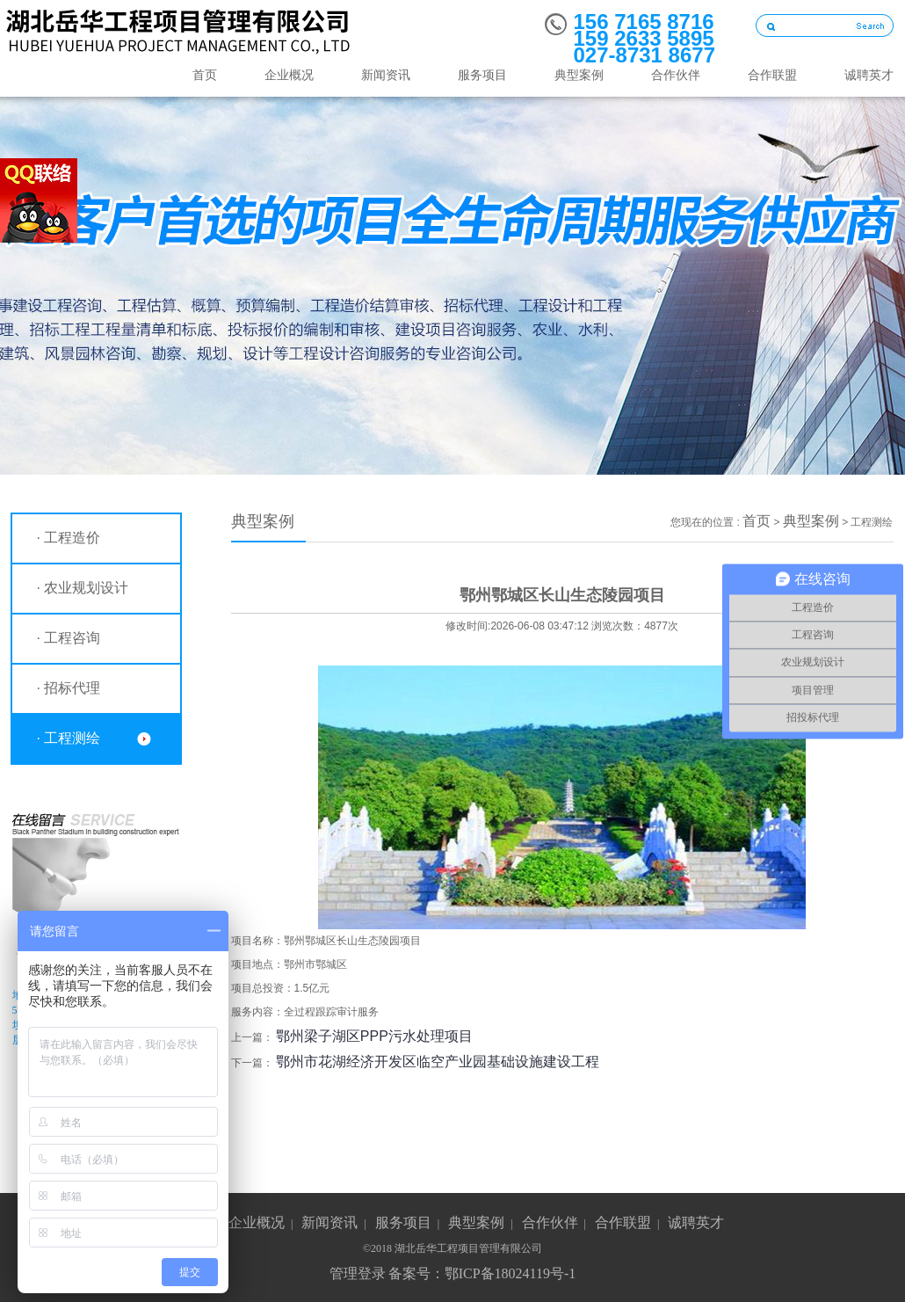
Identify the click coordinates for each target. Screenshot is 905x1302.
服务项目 (482, 75)
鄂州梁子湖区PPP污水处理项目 (374, 1036)
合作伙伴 (675, 75)
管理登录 (357, 1273)
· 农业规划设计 (83, 587)
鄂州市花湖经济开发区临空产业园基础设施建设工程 (437, 1061)
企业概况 (289, 75)
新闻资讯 (385, 75)
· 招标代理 (69, 687)
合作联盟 (772, 75)
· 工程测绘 (69, 738)
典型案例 (579, 75)
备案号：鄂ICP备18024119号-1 (482, 1273)
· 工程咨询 (69, 637)
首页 (204, 75)
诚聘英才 (696, 1222)
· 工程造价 (69, 537)
